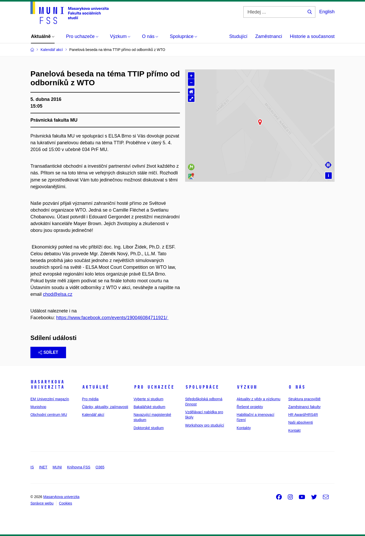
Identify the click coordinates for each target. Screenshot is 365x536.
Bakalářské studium (149, 407)
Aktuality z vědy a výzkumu (258, 399)
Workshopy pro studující (204, 425)
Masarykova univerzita (47, 384)
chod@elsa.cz (57, 294)
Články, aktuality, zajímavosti (105, 407)
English (327, 11)
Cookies (65, 503)
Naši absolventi (300, 422)
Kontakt (294, 430)
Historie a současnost (312, 36)
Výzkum (247, 387)
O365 (99, 467)
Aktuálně (95, 387)
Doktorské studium (149, 428)
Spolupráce (202, 387)
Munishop (38, 407)
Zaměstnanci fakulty (304, 407)
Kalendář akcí (93, 415)
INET (43, 467)
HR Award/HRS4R (303, 415)
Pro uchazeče (154, 387)
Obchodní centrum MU (48, 415)
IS (32, 467)
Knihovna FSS (78, 467)
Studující (238, 36)
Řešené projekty (250, 407)
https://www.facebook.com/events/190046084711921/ (112, 317)
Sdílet (48, 352)
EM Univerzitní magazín (49, 399)
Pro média (90, 399)
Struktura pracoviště (304, 399)
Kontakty (244, 428)
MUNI (57, 467)
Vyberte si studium (149, 399)
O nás (296, 387)
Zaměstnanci (268, 36)
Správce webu (42, 503)
